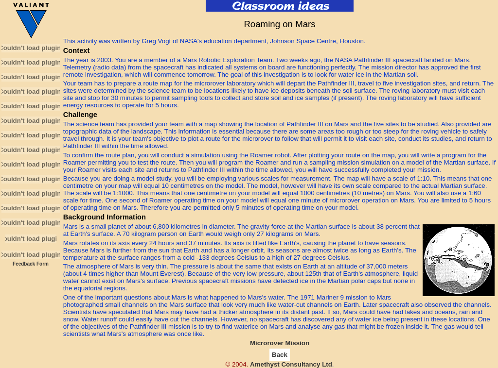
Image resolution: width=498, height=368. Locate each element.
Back (279, 354)
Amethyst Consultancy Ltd (291, 364)
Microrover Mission (279, 343)
